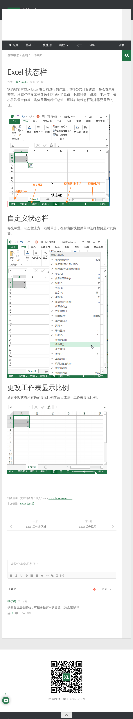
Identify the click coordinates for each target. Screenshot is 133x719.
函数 (62, 45)
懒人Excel (22, 81)
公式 (79, 45)
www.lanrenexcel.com (60, 498)
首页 (15, 45)
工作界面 (36, 55)
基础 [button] (28, 45)
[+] (62, 575)
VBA (92, 45)
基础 (25, 55)
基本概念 (13, 55)
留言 (122, 45)
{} (57, 575)
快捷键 (47, 45)
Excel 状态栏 (27, 503)
